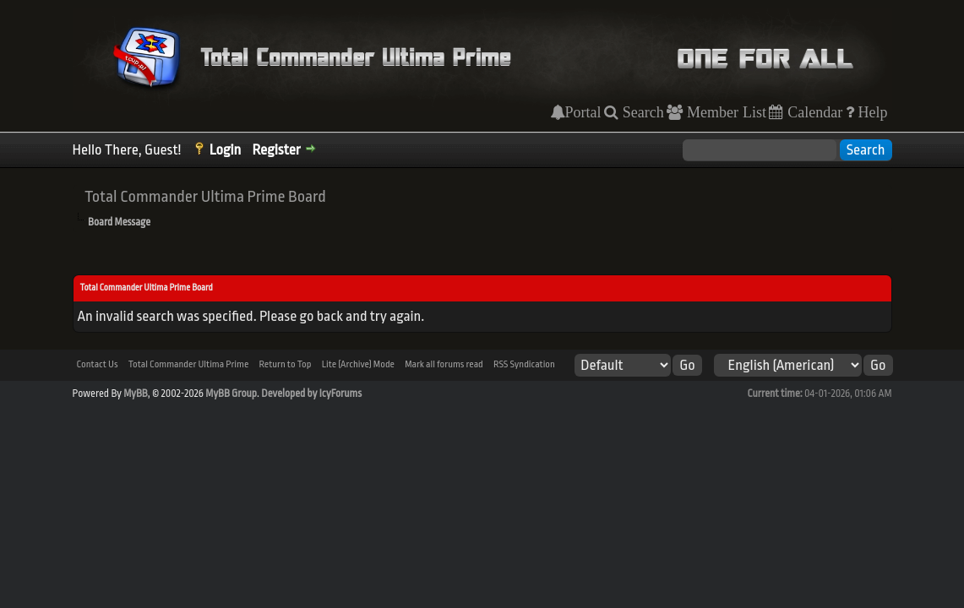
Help (871, 112)
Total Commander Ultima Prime (188, 364)
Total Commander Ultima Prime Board (205, 196)
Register (277, 150)
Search (641, 112)
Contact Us (97, 364)
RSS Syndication (524, 364)
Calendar (812, 112)
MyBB (135, 393)
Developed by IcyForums (311, 393)
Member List (724, 112)
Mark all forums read (444, 364)
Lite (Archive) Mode (358, 364)
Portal (583, 112)
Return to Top (285, 364)
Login (226, 150)
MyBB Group (231, 393)
